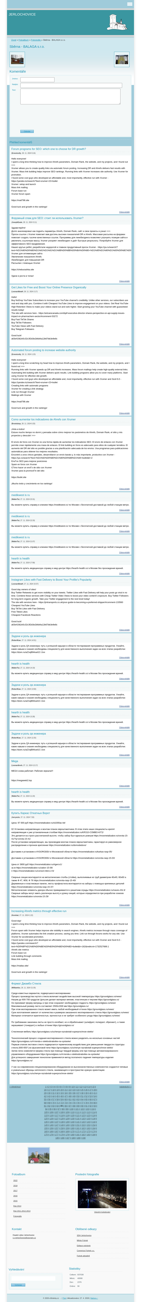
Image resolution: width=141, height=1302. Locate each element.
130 (72, 1118)
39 (86, 1093)
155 (46, 1128)
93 (95, 1106)
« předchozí (15, 1086)
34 (66, 1093)
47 (66, 1096)
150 (72, 1125)
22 (70, 1090)
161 (78, 1128)
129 (67, 1118)
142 (83, 1122)
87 (70, 1106)
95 (50, 1109)
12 (81, 1086)
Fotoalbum (24, 40)
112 (83, 1112)
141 (78, 1122)
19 (57, 1090)
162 (83, 1128)
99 (67, 1109)
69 (49, 1102)
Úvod (13, 40)
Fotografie (36, 40)
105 (46, 1112)
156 (51, 1128)
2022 (15, 1180)
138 (62, 1122)
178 (62, 1134)
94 (46, 1109)
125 (46, 1118)
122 (83, 1115)
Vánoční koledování (102, 1212)
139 (67, 1122)
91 (86, 1106)
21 (66, 1090)
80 (95, 1102)
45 (57, 1096)
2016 (15, 1196)
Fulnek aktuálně (83, 1256)
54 (95, 1096)
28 (95, 1090)
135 (46, 1122)
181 (78, 1134)
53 (90, 1096)
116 (51, 1115)
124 (94, 1115)
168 (62, 1131)
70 (53, 1102)
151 (78, 1125)
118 (62, 1115)
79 (90, 1102)
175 (46, 1134)
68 (45, 1102)
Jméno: (15, 79)
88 (74, 1106)
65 (86, 1099)
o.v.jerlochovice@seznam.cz (24, 1238)
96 (54, 1109)
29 (45, 1093)
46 (61, 1096)
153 (88, 1125)
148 (62, 1125)
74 (70, 1102)
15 (93, 1086)
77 (82, 1102)
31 (53, 1093)
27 (90, 1090)
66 (90, 1099)
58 (57, 1099)
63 (78, 1099)
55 (45, 1099)
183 (88, 1134)
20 (61, 1090)
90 (82, 1106)
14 (89, 1086)
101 (77, 1109)
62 (74, 1099)
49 (74, 1096)
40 (90, 1093)
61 (70, 1099)
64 (82, 1099)
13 (85, 1086)
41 (95, 1093)
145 (46, 1125)
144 (94, 1122)
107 (56, 1112)
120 (72, 1115)
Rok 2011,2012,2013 (21, 1211)
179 (67, 1134)
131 (78, 1118)
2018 (15, 1186)
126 (51, 1118)
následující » (125, 1086)
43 (49, 1096)
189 (78, 1138)
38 (82, 1093)
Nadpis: (15, 84)
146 (51, 1125)
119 (67, 1115)
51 (82, 1096)
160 (72, 1128)
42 (45, 1096)
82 (49, 1106)
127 (56, 1118)
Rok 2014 (17, 1206)
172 (83, 1131)
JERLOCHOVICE (22, 14)
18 (53, 1090)
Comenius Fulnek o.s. (86, 1251)
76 (78, 1102)
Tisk (64, 1298)
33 (61, 1093)
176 (51, 1134)
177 (56, 1134)
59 (61, 1099)
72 (61, 1102)
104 (93, 1109)
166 (51, 1131)
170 (72, 1131)
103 (87, 1109)
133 (88, 1118)
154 (94, 1125)
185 (57, 1138)
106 (51, 1112)
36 (74, 1093)
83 (53, 1106)
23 (74, 1090)
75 (74, 1102)
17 (49, 1090)
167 (56, 1131)
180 (72, 1134)
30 (49, 1093)
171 (78, 1131)
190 (84, 1138)
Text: (14, 90)
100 (71, 1109)
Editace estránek (84, 1246)
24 (78, 1090)
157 (56, 1128)
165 (46, 1131)
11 (77, 1086)
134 (94, 1118)
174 (94, 1131)
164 (94, 1128)
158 (62, 1128)
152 (83, 1125)
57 (53, 1099)
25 (82, 1090)
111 (78, 1112)
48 (70, 1096)
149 (67, 1125)
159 (67, 1128)
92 (90, 1106)
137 (56, 1122)
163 (88, 1128)
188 (73, 1138)
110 (72, 1112)
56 (49, 1099)
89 (78, 1106)
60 (66, 1099)
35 (70, 1093)
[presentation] (70, 118)
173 (88, 1131)
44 (53, 1096)
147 (56, 1125)
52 (86, 1096)
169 (67, 1131)
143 (88, 1122)
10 (73, 1086)
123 (88, 1115)
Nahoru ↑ (94, 1298)
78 (86, 1102)
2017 (15, 1191)
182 (83, 1134)
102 (82, 1109)
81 (45, 1106)
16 (45, 1090)
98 (63, 1109)
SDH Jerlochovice (84, 1235)
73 (66, 1102)
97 (58, 1109)
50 (78, 1096)
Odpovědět (124, 212)
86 (66, 1106)
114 (94, 1112)
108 (62, 1112)
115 (46, 1115)
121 (78, 1115)
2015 (15, 1201)
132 (83, 1118)
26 (86, 1090)
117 (56, 1115)
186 (62, 1138)
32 (57, 1093)
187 (67, 1138)
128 (62, 1118)
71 (57, 1102)
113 (88, 1112)
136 (51, 1122)
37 (78, 1093)
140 (72, 1122)
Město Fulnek (82, 1240)
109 (67, 1112)
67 (95, 1099)
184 (94, 1134)
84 (57, 1106)
